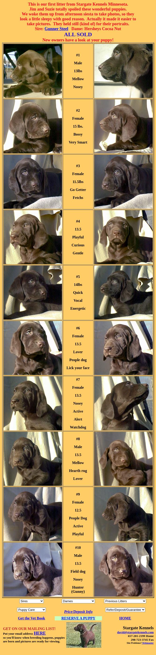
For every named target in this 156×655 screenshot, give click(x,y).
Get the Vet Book (31, 618)
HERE (40, 633)
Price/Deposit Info (78, 612)
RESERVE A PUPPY (78, 618)
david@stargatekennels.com (135, 632)
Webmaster (148, 643)
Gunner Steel (56, 28)
